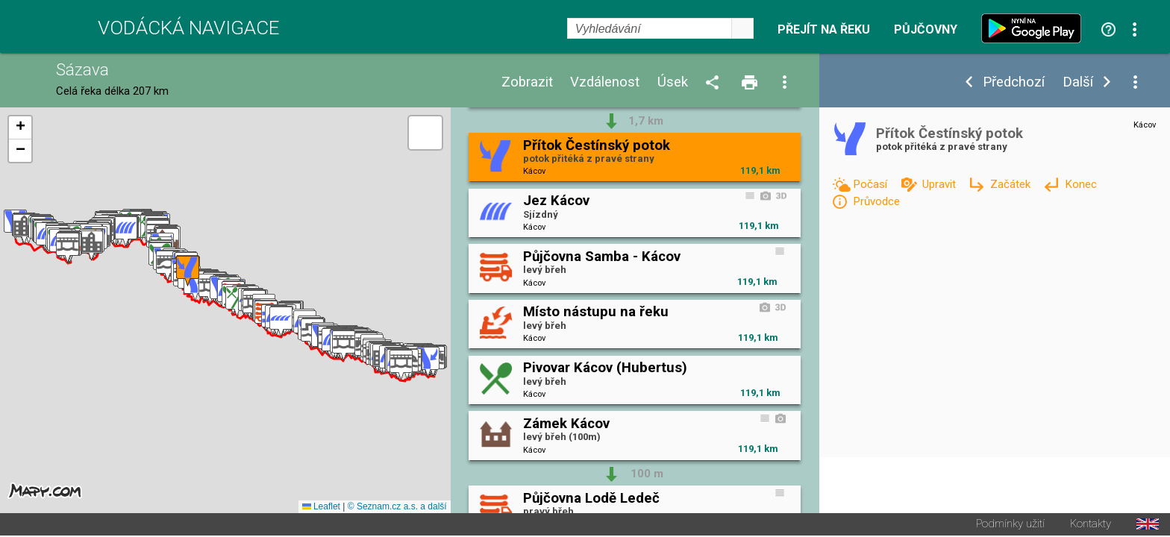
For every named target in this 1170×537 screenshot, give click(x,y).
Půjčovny (925, 30)
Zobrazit (527, 82)
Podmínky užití (1010, 525)
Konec (1081, 184)
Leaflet (321, 508)
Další (1078, 82)
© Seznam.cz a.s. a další (397, 508)
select (742, 28)
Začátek (1011, 184)
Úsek (672, 82)
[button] (427, 363)
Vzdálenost (604, 82)
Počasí (871, 184)
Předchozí (1014, 82)
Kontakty (1090, 525)
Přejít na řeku (824, 30)
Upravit (940, 184)
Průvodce (876, 201)
